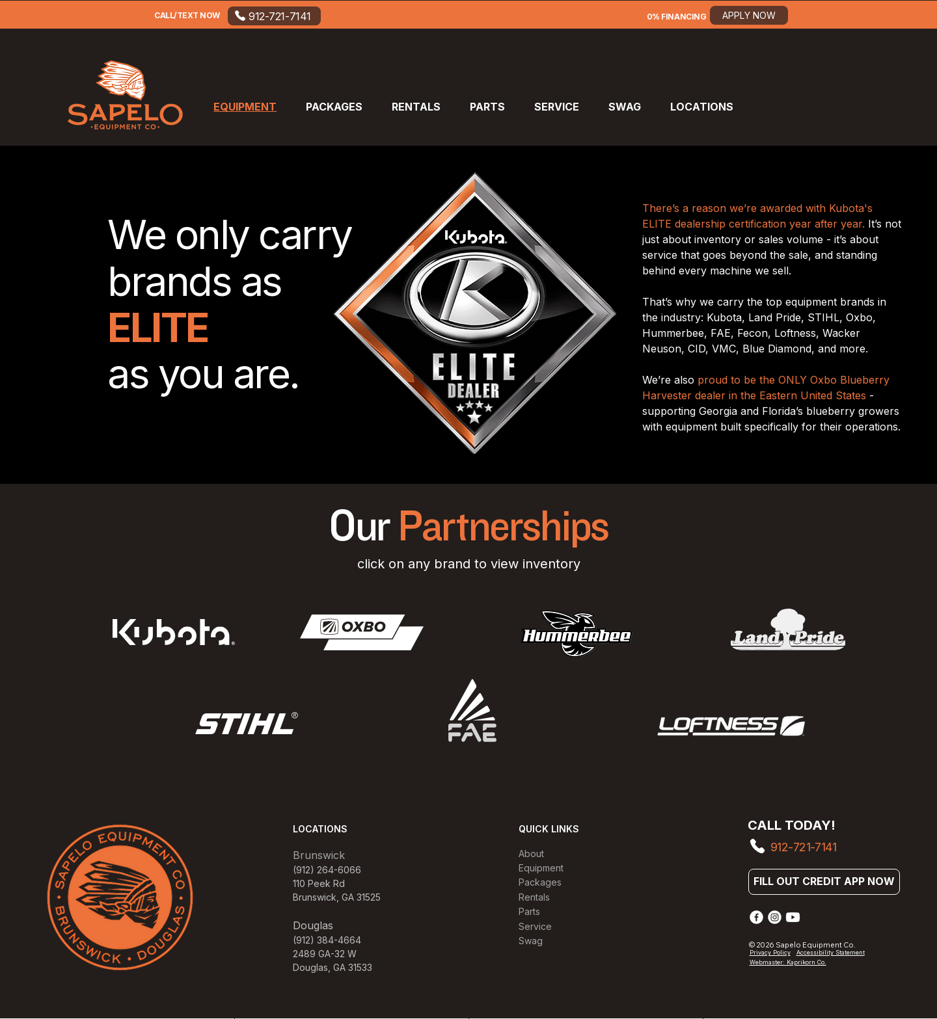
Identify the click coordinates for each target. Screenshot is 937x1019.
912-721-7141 (803, 847)
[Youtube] (793, 917)
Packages (540, 882)
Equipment (541, 867)
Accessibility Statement (830, 952)
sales (773, 239)
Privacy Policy (770, 952)
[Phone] (756, 846)
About (531, 853)
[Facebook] (756, 917)
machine (732, 270)
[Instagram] (775, 917)
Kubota (724, 317)
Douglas (310, 967)
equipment (812, 301)
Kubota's (851, 208)
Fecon (752, 332)
